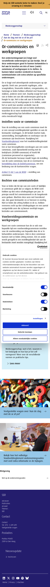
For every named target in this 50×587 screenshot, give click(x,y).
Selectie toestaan (25, 332)
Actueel (5, 506)
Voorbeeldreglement (10, 141)
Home (6, 35)
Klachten (20, 582)
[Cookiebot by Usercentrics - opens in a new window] (37, 247)
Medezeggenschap (32, 35)
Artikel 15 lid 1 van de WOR (14, 172)
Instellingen (38, 318)
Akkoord (25, 325)
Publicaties (6, 503)
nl (46, 12)
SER (3, 511)
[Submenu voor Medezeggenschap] (44, 26)
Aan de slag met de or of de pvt (18, 38)
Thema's (16, 35)
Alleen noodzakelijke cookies (25, 339)
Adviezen (5, 501)
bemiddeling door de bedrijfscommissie (18, 164)
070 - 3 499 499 (11, 525)
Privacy (12, 582)
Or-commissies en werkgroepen (18, 40)
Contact (5, 522)
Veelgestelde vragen (9, 528)
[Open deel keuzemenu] (47, 45)
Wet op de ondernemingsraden (25, 478)
